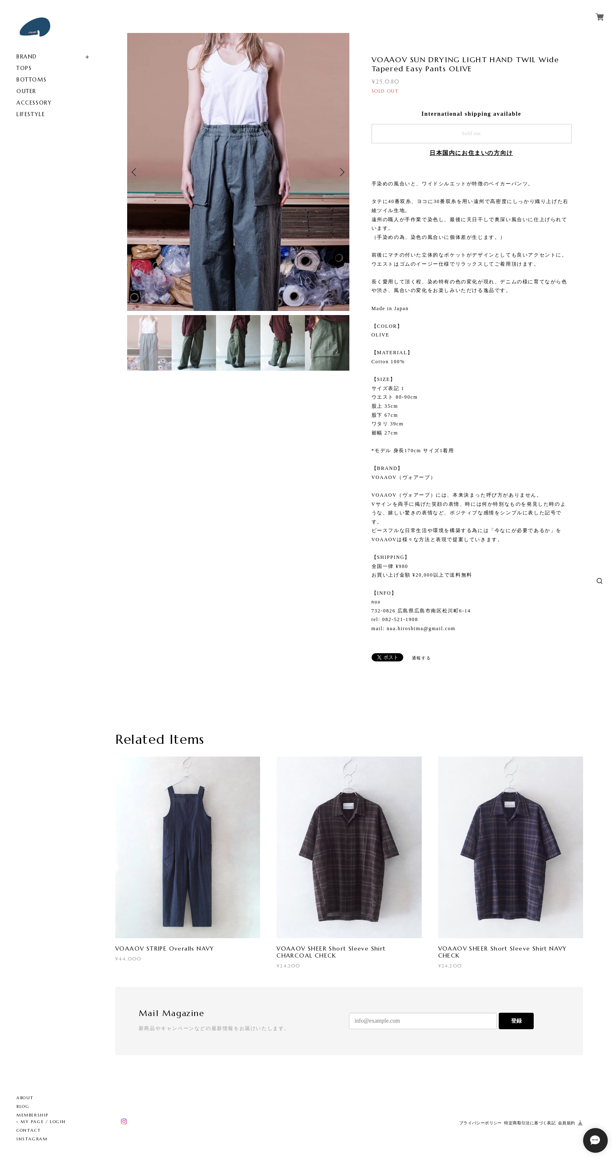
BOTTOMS (31, 79)
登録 (516, 1021)
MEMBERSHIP (32, 1115)
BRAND (26, 56)
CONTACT (28, 1130)
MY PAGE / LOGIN (43, 1121)
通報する (421, 658)
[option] (238, 172)
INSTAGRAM (31, 1139)
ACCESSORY (34, 102)
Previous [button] (135, 172)
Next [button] (341, 172)
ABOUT (25, 1097)
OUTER (26, 91)
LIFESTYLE (30, 114)
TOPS (24, 68)
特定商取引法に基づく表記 (530, 1123)
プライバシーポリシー (480, 1123)
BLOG (22, 1106)
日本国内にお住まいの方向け (471, 153)
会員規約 (566, 1123)
